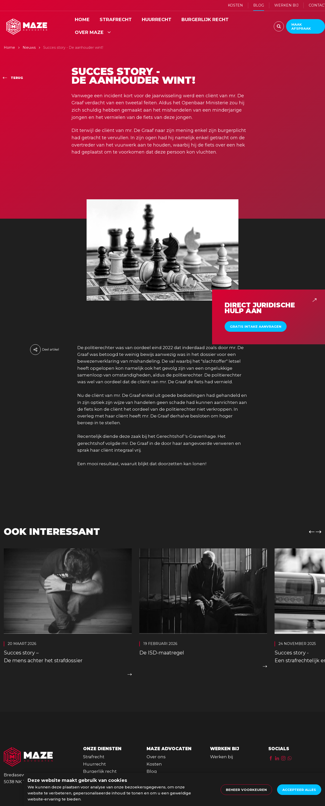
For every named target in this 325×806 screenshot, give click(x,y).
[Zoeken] (279, 26)
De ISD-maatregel (161, 653)
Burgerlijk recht (100, 769)
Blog (152, 769)
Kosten (154, 762)
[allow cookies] (299, 789)
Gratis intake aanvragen (255, 327)
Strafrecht (93, 754)
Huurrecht (94, 762)
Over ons (156, 754)
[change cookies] (246, 789)
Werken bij (221, 754)
